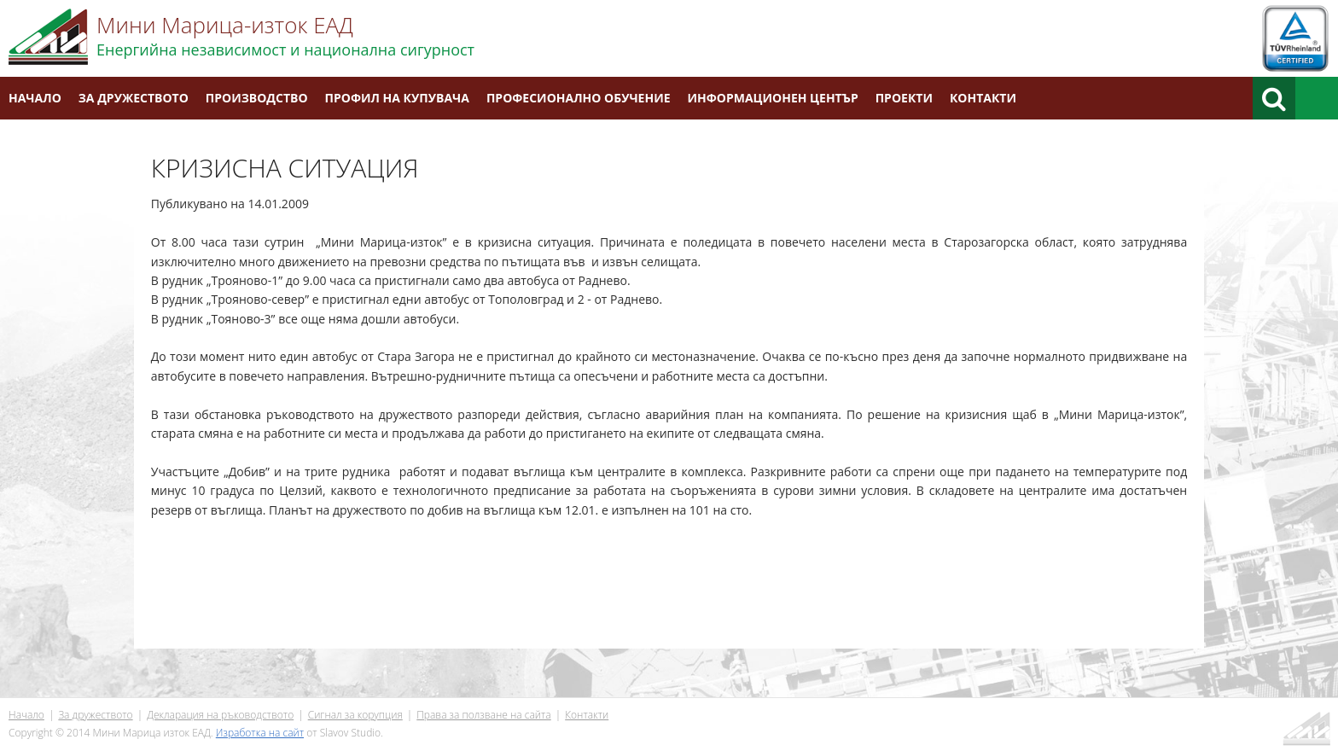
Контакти (983, 98)
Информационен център (773, 98)
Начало (35, 98)
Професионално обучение (578, 98)
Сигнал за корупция (355, 714)
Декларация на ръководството (220, 714)
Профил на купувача (397, 98)
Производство (257, 98)
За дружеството (134, 98)
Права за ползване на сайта (483, 714)
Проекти (904, 98)
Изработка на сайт (260, 732)
